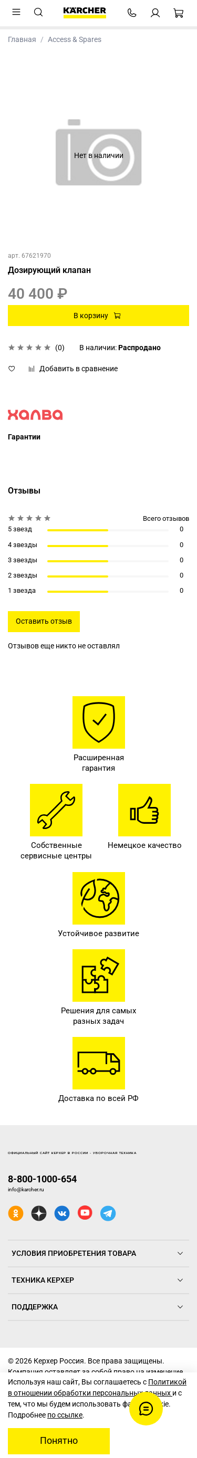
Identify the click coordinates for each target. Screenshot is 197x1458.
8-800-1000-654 (42, 1178)
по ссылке (64, 1415)
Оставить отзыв (44, 621)
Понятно (59, 1440)
